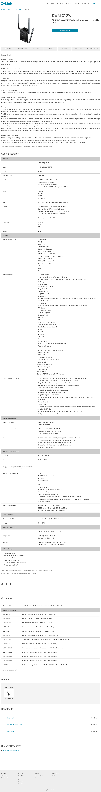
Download (94, 718)
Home (3, 9)
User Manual (11, 732)
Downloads (78, 49)
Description (8, 49)
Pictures (64, 49)
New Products (4, 778)
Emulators (37, 778)
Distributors (55, 776)
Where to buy (86, 3)
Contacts (20, 780)
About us (68, 3)
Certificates (36, 49)
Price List (20, 784)
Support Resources (92, 49)
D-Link (55, 790)
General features (22, 49)
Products (60, 3)
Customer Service (39, 776)
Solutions (50, 3)
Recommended (65, 30)
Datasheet (10, 718)
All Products (4, 776)
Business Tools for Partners (11, 750)
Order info (50, 49)
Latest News (21, 778)
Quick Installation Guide (14, 725)
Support (76, 3)
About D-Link (21, 776)
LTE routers (18, 9)
